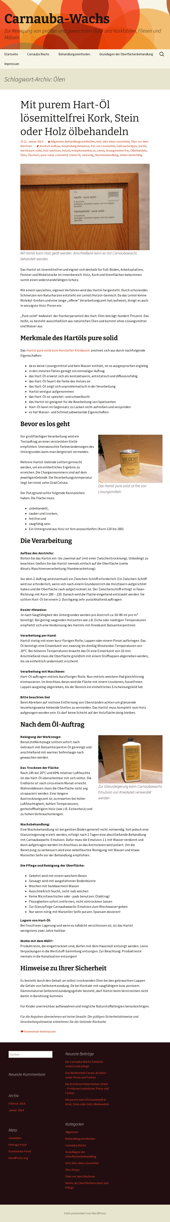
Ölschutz (33, 155)
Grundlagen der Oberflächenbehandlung (126, 54)
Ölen (23, 155)
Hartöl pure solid (31, 150)
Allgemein (57, 141)
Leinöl (100, 150)
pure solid (47, 155)
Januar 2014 (16, 1110)
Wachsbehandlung (106, 155)
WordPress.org (18, 1158)
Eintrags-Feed (18, 1145)
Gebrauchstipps (126, 146)
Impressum (11, 64)
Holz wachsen (52, 150)
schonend (61, 155)
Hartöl (142, 146)
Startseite (11, 54)
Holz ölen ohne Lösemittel (113, 141)
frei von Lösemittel (103, 146)
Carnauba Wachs (38, 54)
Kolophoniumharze (83, 150)
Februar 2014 (17, 1103)
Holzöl (66, 150)
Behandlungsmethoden (74, 54)
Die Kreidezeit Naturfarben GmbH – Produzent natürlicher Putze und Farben (87, 1088)
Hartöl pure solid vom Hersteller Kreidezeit (58, 350)
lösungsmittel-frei (117, 150)
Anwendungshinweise (75, 146)
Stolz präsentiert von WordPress (85, 1213)
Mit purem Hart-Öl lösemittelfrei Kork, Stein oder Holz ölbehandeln (79, 118)
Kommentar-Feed (20, 1151)
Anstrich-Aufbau (50, 146)
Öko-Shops (72, 1170)
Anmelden (15, 1138)
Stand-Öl (74, 155)
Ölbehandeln (138, 150)
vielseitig (88, 155)
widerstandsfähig (131, 155)
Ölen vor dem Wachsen (80, 1176)
